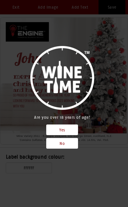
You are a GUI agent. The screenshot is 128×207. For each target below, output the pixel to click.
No (62, 143)
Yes (62, 130)
